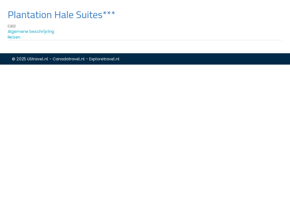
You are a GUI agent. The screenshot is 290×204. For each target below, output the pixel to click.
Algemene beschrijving (31, 31)
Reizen (14, 37)
